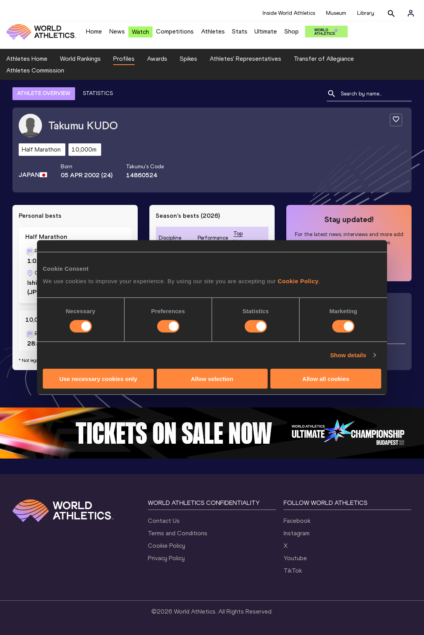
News (117, 31)
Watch (140, 31)
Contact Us (164, 520)
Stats (239, 31)
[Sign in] (411, 13)
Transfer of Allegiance (324, 58)
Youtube (295, 558)
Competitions (175, 31)
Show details (348, 355)
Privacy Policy (166, 558)
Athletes (213, 31)
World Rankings (80, 58)
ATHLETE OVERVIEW (43, 93)
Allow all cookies (325, 378)
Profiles (124, 58)
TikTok (293, 570)
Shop (291, 31)
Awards (157, 58)
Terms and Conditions (177, 533)
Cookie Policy (298, 280)
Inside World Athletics (289, 13)
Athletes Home (26, 58)
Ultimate (265, 31)
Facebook (297, 520)
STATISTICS (98, 93)
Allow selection (212, 378)
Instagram (297, 533)
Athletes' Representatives (245, 58)
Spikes (188, 58)
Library (365, 13)
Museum (336, 13)
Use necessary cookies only (98, 378)
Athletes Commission (35, 70)
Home (94, 31)
